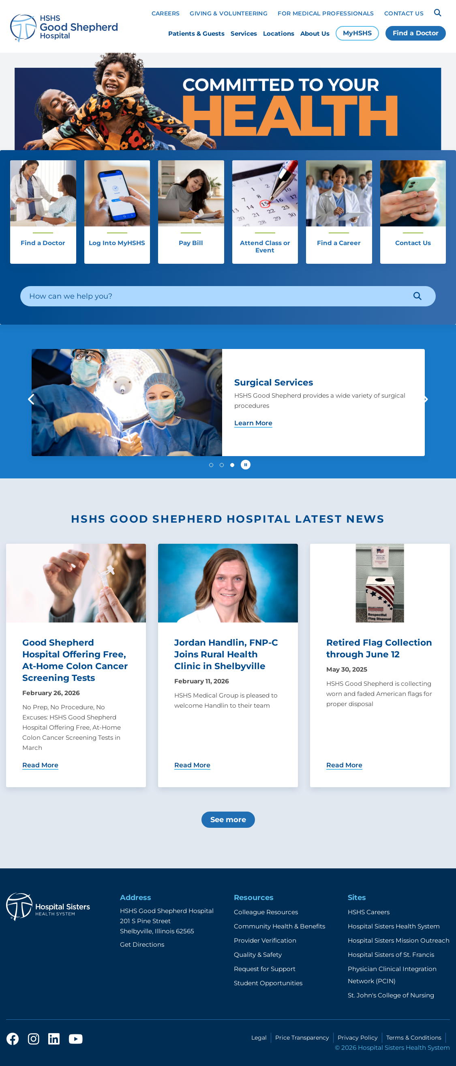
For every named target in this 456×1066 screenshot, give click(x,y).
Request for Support (264, 969)
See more (228, 819)
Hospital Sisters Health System (394, 926)
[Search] (438, 13)
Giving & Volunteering (229, 13)
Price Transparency (302, 1037)
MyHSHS (357, 33)
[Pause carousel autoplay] (245, 464)
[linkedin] (54, 1040)
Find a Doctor (416, 33)
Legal (259, 1037)
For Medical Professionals (326, 13)
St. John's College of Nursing (391, 995)
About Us (315, 33)
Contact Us (404, 13)
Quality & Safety (258, 954)
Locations (278, 33)
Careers (166, 13)
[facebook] (12, 1040)
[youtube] (76, 1040)
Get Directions (142, 944)
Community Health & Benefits (279, 926)
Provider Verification (265, 940)
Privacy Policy (358, 1037)
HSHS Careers (369, 912)
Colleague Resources (266, 912)
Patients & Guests (196, 33)
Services (244, 33)
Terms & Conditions (413, 1037)
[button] (31, 399)
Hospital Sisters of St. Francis (391, 954)
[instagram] (33, 1040)
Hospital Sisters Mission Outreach (399, 940)
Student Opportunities (268, 983)
